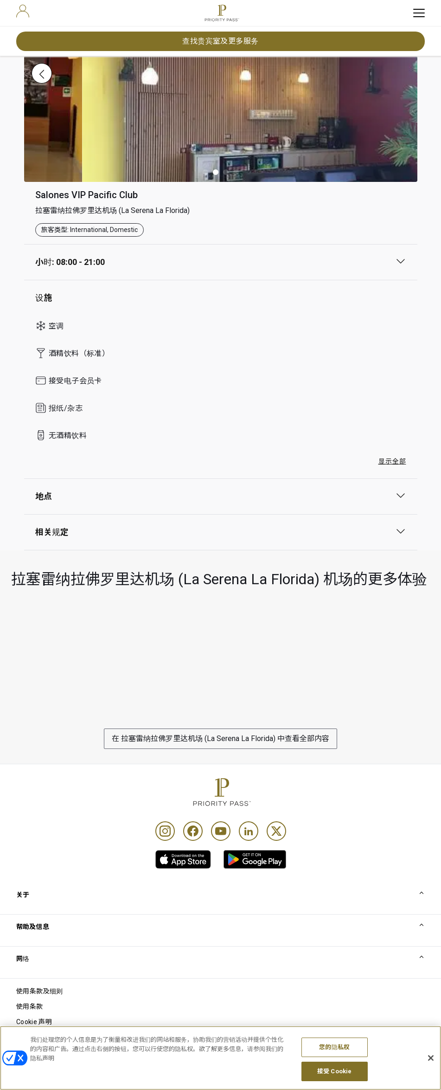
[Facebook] (193, 831)
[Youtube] (220, 831)
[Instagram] (165, 831)
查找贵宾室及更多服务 (220, 41)
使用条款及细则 (39, 991)
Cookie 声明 (34, 1022)
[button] (205, 172)
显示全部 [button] (392, 461)
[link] (183, 859)
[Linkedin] (248, 831)
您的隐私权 (334, 1069)
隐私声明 (29, 1037)
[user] (22, 11)
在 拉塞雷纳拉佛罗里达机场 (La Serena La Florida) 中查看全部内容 (220, 738)
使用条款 (29, 1006)
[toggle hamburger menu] (419, 13)
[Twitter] (276, 831)
